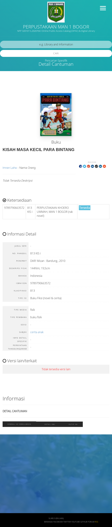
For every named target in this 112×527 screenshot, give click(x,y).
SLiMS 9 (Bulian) (56, 518)
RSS (96, 522)
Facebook (58, 522)
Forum (91, 522)
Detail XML (50, 424)
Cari (56, 53)
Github (83, 522)
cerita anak (37, 332)
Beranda (48, 522)
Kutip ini (73, 424)
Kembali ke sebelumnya (19, 424)
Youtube (75, 522)
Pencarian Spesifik (56, 60)
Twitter (67, 522)
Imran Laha (10, 167)
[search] (56, 44)
